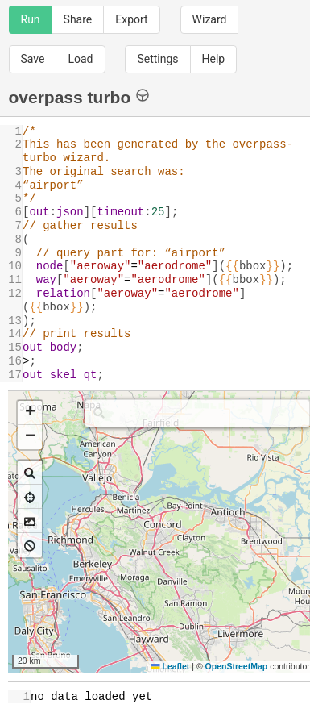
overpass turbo (79, 96)
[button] (30, 413)
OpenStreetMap (236, 666)
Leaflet (170, 666)
